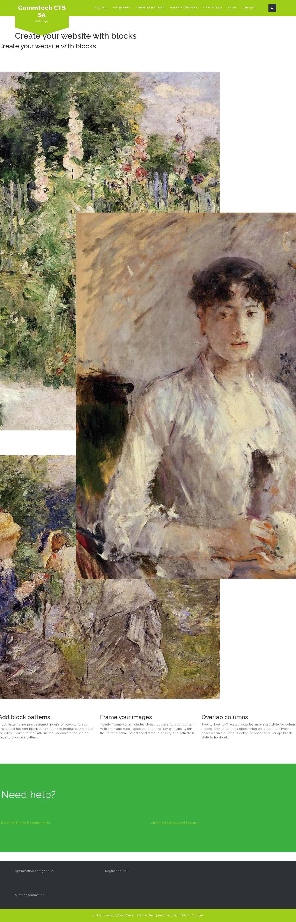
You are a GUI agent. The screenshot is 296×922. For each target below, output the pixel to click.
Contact (249, 7)
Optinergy (121, 7)
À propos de (212, 7)
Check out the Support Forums (174, 822)
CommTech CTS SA (42, 11)
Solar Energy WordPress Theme (120, 915)
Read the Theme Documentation (25, 822)
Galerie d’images (183, 7)
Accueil (101, 7)
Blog (232, 7)
